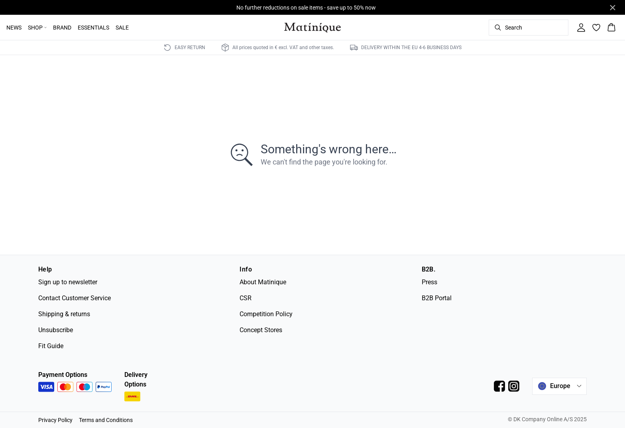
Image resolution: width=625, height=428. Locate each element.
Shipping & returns (64, 314)
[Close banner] (613, 8)
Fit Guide (50, 346)
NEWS (14, 27)
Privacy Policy (55, 420)
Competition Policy (266, 314)
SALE (122, 27)
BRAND (62, 27)
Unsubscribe (55, 330)
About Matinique (263, 282)
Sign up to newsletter (67, 282)
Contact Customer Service (74, 298)
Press (429, 282)
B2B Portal (437, 298)
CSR (246, 298)
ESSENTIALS (93, 27)
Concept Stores (261, 330)
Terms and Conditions (106, 420)
